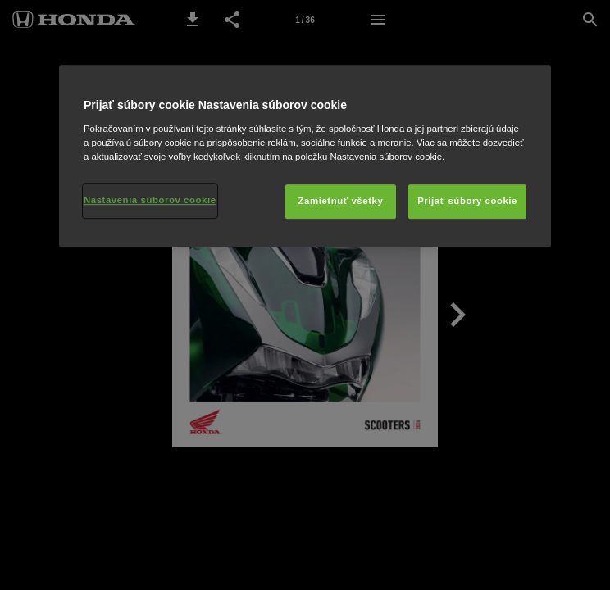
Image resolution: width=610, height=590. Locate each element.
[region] (305, 156)
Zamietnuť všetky (341, 201)
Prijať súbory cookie (467, 201)
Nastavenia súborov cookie (150, 200)
